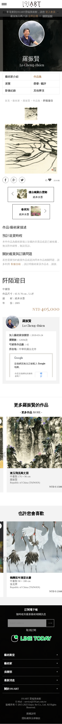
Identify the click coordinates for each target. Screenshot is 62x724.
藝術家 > (17, 100)
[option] (31, 114)
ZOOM (57, 180)
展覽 (7, 83)
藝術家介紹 (11, 76)
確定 (41, 375)
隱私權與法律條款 (31, 719)
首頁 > (8, 100)
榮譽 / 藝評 (40, 83)
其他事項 (39, 90)
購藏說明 (31, 714)
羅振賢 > (27, 100)
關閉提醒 (48, 16)
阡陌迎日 (48, 100)
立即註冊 (33, 16)
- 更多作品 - (31, 412)
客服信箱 (16, 264)
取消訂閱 (31, 631)
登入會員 (50, 12)
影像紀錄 (10, 90)
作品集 (37, 76)
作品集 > (37, 100)
